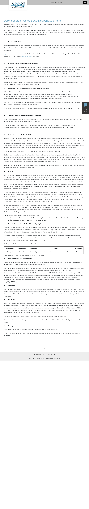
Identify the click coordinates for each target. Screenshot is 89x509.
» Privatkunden (56, 2)
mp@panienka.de (26, 56)
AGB (44, 354)
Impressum (37, 354)
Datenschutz (51, 354)
